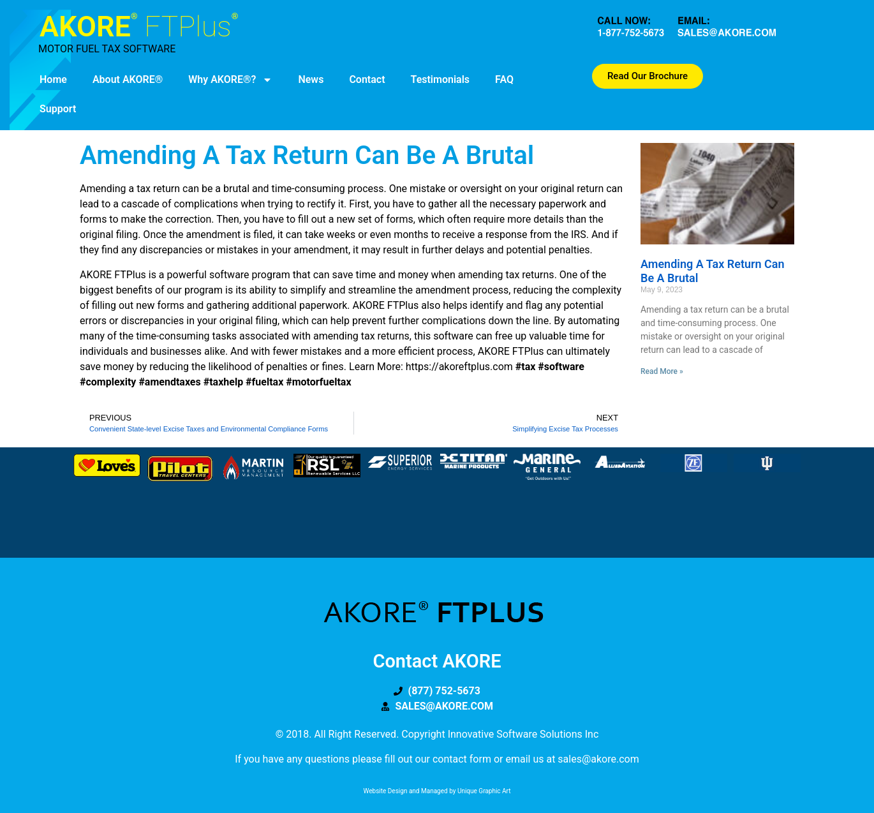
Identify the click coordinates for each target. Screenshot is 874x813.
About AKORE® (128, 79)
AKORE (139, 26)
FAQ (504, 79)
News (310, 79)
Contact (367, 79)
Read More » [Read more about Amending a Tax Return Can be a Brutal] (662, 371)
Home (53, 79)
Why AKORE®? (230, 79)
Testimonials (440, 79)
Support (58, 109)
